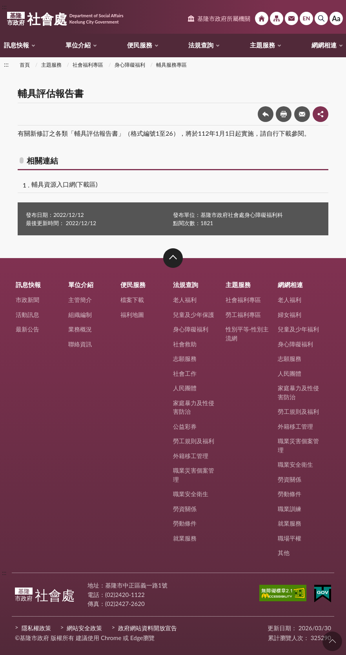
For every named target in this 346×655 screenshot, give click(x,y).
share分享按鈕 (320, 114)
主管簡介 (80, 299)
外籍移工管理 (190, 455)
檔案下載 (132, 299)
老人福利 (185, 299)
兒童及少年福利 (298, 329)
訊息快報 (16, 45)
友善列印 (283, 114)
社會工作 (185, 373)
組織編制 (80, 314)
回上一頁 (265, 114)
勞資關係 (185, 508)
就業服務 (185, 538)
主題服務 (262, 45)
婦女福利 (289, 314)
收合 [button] (173, 258)
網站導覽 (276, 18)
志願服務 (185, 358)
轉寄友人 (302, 114)
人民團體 (185, 387)
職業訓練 (289, 508)
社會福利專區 (88, 65)
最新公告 (27, 329)
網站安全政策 (84, 627)
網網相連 (324, 45)
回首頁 (261, 18)
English (306, 18)
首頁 (25, 65)
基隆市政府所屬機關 (223, 18)
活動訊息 (27, 314)
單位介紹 (78, 45)
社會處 (65, 19)
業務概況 (80, 329)
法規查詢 (200, 45)
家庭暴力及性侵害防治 (193, 407)
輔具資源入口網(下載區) (64, 184)
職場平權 (289, 538)
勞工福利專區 (243, 314)
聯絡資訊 (80, 344)
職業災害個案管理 (193, 475)
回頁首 (332, 641)
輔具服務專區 (171, 65)
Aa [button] (336, 18)
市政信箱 (291, 18)
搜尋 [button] (321, 18)
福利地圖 (132, 314)
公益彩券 (185, 426)
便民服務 (139, 45)
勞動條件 (185, 523)
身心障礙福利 (130, 65)
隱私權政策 (36, 627)
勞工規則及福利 (193, 440)
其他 (284, 552)
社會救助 (185, 344)
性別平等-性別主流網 (247, 334)
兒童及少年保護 (193, 314)
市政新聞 (27, 299)
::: (4, 6)
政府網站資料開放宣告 (147, 627)
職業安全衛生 (190, 493)
